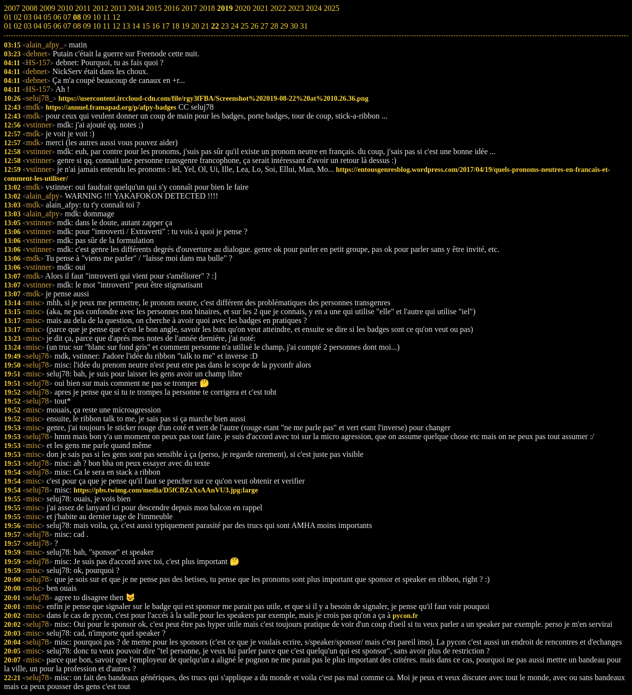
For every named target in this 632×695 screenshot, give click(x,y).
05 (47, 26)
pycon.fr (405, 615)
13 (126, 26)
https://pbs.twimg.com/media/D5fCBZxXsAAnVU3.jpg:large (166, 490)
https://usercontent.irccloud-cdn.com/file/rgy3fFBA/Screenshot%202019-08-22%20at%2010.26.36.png (213, 98)
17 (165, 26)
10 (97, 26)
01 (8, 26)
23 (225, 26)
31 (304, 26)
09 (87, 26)
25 (244, 26)
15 (146, 26)
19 (185, 26)
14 (136, 26)
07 (67, 26)
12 (116, 26)
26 (254, 26)
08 (77, 26)
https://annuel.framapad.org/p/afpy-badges (110, 107)
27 (264, 26)
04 (37, 26)
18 (175, 26)
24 (234, 26)
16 (155, 26)
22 (215, 26)
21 (205, 26)
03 (28, 26)
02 (18, 26)
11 (106, 26)
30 (294, 26)
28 (274, 26)
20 (195, 26)
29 (284, 26)
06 (57, 26)
